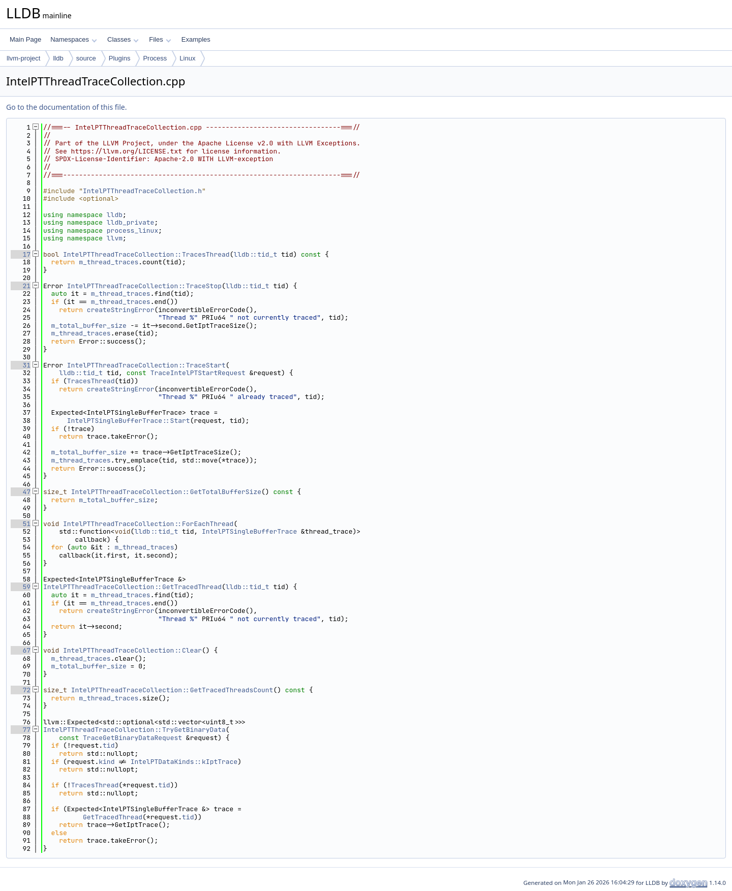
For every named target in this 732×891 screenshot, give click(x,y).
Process (155, 58)
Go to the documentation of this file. (66, 107)
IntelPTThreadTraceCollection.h (142, 191)
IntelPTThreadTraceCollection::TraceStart (146, 365)
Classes (123, 39)
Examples (195, 39)
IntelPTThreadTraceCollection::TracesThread (146, 254)
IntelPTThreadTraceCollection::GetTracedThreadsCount (172, 690)
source (86, 58)
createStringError (121, 309)
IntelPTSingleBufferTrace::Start (128, 420)
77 (20, 729)
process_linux (132, 230)
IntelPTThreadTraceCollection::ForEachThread (148, 523)
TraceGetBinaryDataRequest (132, 737)
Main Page (25, 39)
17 (20, 254)
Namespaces (73, 39)
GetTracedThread (112, 817)
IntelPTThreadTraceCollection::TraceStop (144, 286)
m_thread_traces (108, 262)
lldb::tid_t (255, 254)
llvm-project (23, 58)
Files (160, 39)
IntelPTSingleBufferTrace (249, 531)
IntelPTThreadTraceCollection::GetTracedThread (132, 586)
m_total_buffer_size (89, 325)
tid (108, 745)
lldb (58, 58)
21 (20, 286)
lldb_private (131, 222)
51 (20, 523)
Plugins (120, 58)
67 (20, 650)
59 (20, 586)
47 (20, 491)
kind (106, 761)
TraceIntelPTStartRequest (198, 372)
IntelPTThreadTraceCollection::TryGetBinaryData (134, 729)
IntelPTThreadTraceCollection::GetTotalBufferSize (166, 491)
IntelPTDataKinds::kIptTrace (184, 761)
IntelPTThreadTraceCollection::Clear (132, 650)
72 (20, 690)
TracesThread (91, 381)
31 (20, 365)
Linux (187, 58)
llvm (115, 238)
